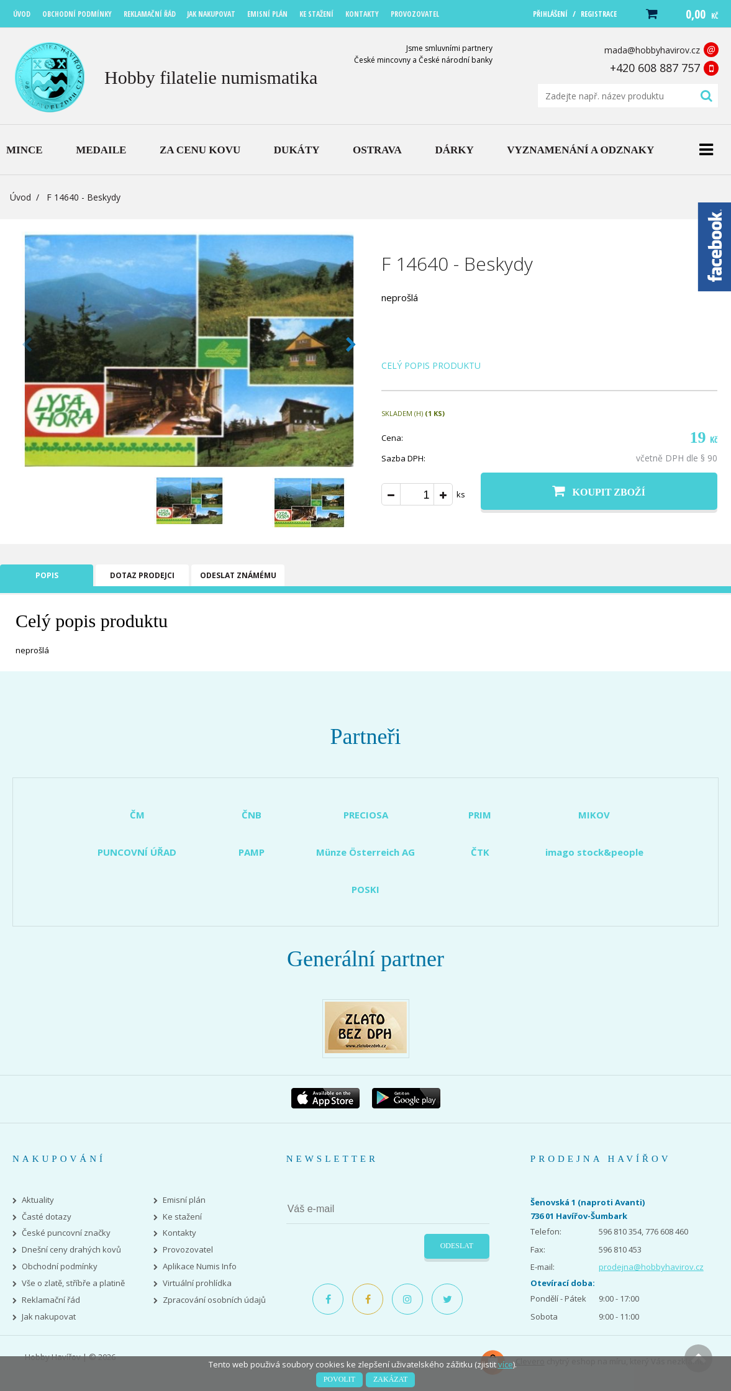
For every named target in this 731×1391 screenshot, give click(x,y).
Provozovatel (188, 1249)
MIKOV (594, 815)
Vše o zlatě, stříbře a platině (73, 1283)
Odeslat (456, 1245)
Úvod (20, 197)
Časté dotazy (46, 1216)
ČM (137, 815)
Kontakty (179, 1233)
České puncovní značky (66, 1233)
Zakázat (390, 1379)
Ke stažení (182, 1216)
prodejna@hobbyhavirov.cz (651, 1266)
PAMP (251, 852)
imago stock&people (594, 852)
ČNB (251, 815)
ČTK (480, 852)
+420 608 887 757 (655, 67)
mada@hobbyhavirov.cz (652, 50)
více (505, 1364)
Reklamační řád (51, 1300)
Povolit (339, 1379)
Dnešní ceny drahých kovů (71, 1249)
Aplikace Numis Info (200, 1266)
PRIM (479, 815)
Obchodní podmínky (60, 1266)
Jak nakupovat (49, 1316)
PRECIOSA (365, 815)
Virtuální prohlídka (197, 1283)
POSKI (365, 889)
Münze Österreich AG (365, 852)
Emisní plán (184, 1200)
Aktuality (38, 1200)
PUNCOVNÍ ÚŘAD (137, 852)
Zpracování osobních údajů (214, 1300)
